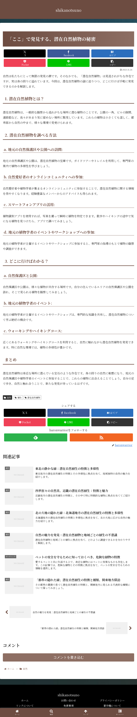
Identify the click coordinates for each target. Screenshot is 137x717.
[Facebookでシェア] (68, 53)
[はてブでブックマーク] (112, 53)
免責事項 (68, 705)
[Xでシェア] (25, 53)
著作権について (112, 705)
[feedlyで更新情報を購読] (35, 437)
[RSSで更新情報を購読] (101, 437)
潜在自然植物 (32, 397)
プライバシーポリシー (112, 700)
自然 (7, 397)
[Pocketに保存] (25, 63)
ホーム (25, 700)
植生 (18, 397)
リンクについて (25, 705)
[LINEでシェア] (68, 63)
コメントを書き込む (68, 657)
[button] (112, 63)
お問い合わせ (68, 700)
